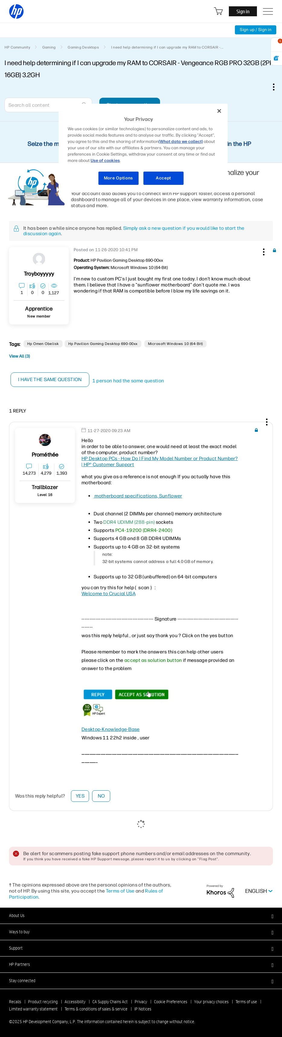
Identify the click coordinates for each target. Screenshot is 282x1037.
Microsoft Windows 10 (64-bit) (175, 344)
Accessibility (75, 1001)
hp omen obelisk (43, 344)
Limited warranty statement (33, 1009)
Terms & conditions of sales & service (96, 1009)
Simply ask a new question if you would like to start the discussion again (134, 230)
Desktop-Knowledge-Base (111, 729)
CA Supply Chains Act (110, 1001)
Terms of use (246, 1001)
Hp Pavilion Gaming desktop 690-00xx (103, 344)
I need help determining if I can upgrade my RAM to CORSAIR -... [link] (167, 47)
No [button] (101, 796)
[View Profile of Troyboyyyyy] (39, 274)
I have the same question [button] (50, 379)
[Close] (219, 111)
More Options (118, 178)
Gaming (49, 47)
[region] (143, 148)
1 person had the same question (128, 381)
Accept (163, 178)
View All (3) (19, 356)
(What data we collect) (181, 141)
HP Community (17, 47)
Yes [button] (80, 796)
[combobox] (48, 105)
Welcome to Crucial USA (109, 593)
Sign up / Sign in (255, 29)
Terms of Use (120, 891)
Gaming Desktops (83, 47)
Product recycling (43, 1001)
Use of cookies (105, 160)
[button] (263, 251)
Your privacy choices (211, 1001)
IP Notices (142, 1009)
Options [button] (277, 86)
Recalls (15, 1001)
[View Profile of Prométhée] (45, 455)
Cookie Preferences (170, 1001)
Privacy (141, 1001)
